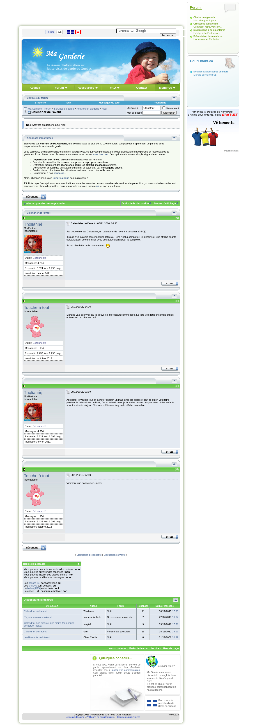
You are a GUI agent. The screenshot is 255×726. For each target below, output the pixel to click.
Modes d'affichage (165, 203)
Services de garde (64, 108)
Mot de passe (134, 112)
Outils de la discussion (135, 203)
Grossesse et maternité (205, 23)
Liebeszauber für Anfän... (207, 39)
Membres (165, 87)
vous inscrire (100, 154)
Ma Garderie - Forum (39, 108)
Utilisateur (132, 108)
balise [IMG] (34, 588)
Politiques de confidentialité (100, 717)
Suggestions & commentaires (209, 30)
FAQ (113, 87)
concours (58, 173)
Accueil (35, 87)
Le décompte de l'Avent (37, 637)
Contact (141, 87)
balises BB (34, 583)
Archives (155, 648)
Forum (59, 87)
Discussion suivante (115, 554)
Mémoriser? (170, 108)
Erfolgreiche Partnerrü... (206, 33)
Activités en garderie (88, 108)
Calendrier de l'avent (35, 611)
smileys (33, 585)
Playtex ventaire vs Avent (38, 617)
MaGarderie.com (138, 648)
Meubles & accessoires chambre (210, 71)
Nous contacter (118, 648)
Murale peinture (202, 74)
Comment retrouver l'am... (207, 26)
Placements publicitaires (128, 717)
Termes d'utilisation (75, 717)
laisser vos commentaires (125, 670)
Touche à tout (36, 307)
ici (97, 186)
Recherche (160, 102)
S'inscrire (40, 102)
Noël (104, 108)
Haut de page (171, 648)
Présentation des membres (207, 36)
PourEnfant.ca (201, 61)
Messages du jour (109, 102)
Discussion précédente (88, 554)
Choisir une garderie (204, 17)
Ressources (86, 87)
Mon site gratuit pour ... (206, 20)
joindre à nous (61, 178)
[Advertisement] (101, 12)
